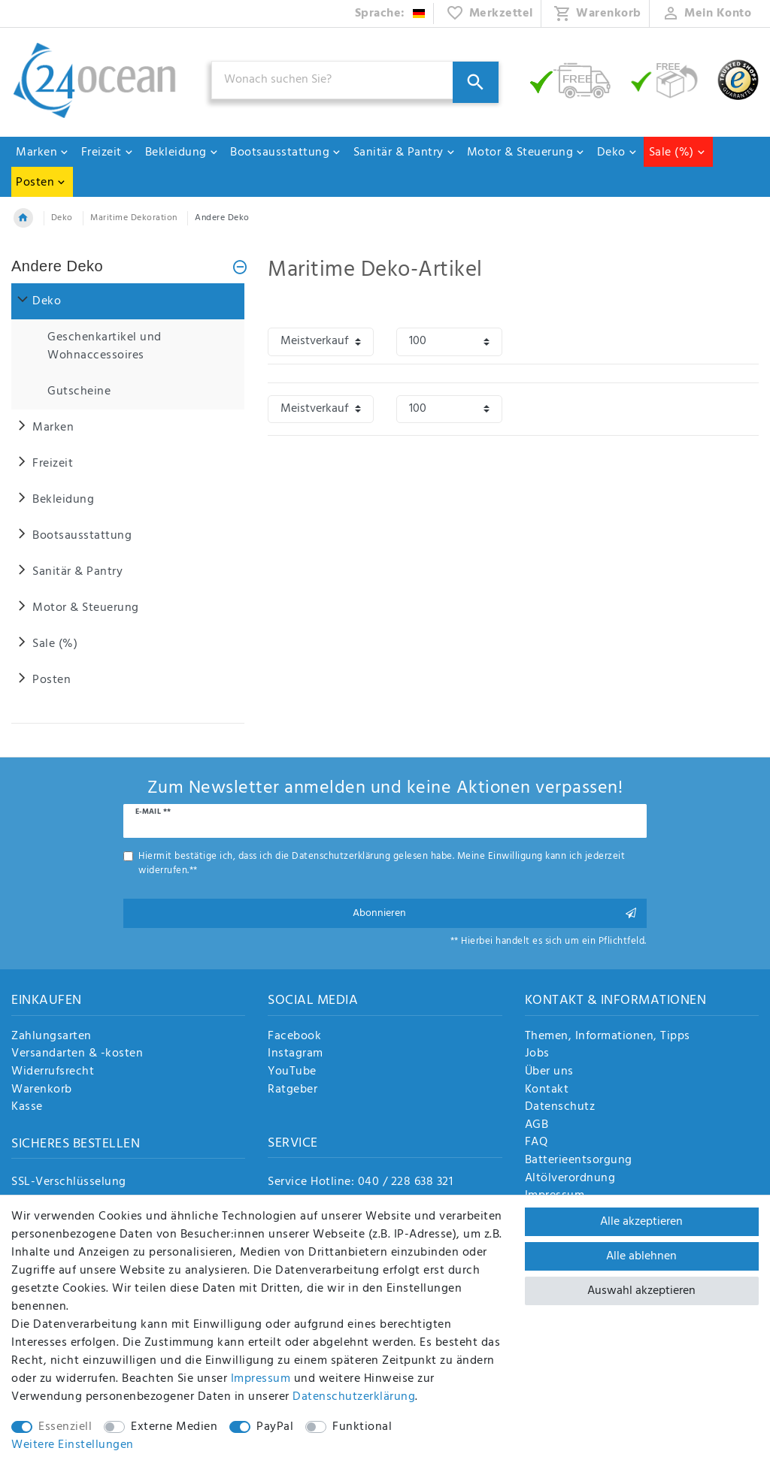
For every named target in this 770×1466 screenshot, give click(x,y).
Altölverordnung (570, 1179)
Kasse (27, 1107)
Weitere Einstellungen (72, 1445)
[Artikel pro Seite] (449, 341)
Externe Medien (174, 1427)
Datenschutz (560, 1107)
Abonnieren (494, 913)
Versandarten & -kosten (77, 1054)
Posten (41, 182)
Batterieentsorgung (578, 1161)
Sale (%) (677, 152)
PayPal (274, 1427)
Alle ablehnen (641, 1256)
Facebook (294, 1037)
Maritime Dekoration (133, 217)
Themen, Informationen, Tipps (607, 1037)
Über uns (549, 1072)
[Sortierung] (321, 341)
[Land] (390, 13)
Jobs (537, 1054)
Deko (617, 152)
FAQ (536, 1143)
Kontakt (547, 1090)
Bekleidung (182, 152)
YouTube (292, 1072)
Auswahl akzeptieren (641, 1291)
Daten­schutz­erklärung (354, 1397)
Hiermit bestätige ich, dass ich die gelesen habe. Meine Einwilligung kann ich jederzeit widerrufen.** (381, 863)
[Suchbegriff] (355, 80)
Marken (42, 152)
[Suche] (476, 82)
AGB (537, 1125)
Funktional (362, 1427)
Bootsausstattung (285, 152)
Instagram (295, 1054)
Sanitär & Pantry (404, 152)
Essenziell (65, 1427)
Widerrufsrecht (52, 1072)
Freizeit (107, 152)
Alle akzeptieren (641, 1222)
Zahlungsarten (51, 1037)
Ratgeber (292, 1090)
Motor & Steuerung (526, 152)
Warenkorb (41, 1090)
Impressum (261, 1379)
